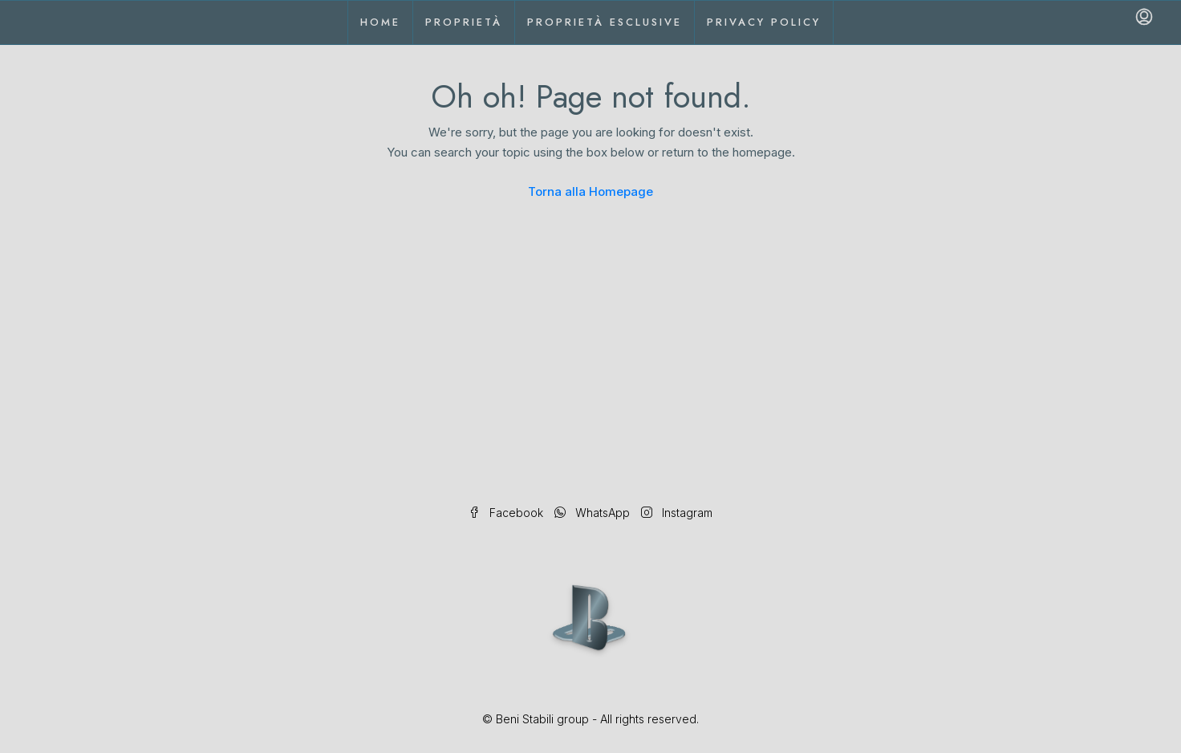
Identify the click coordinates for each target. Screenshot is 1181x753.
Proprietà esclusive (604, 22)
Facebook (507, 512)
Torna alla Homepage (590, 191)
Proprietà (463, 22)
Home (380, 22)
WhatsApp (593, 512)
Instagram (676, 512)
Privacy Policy (764, 22)
